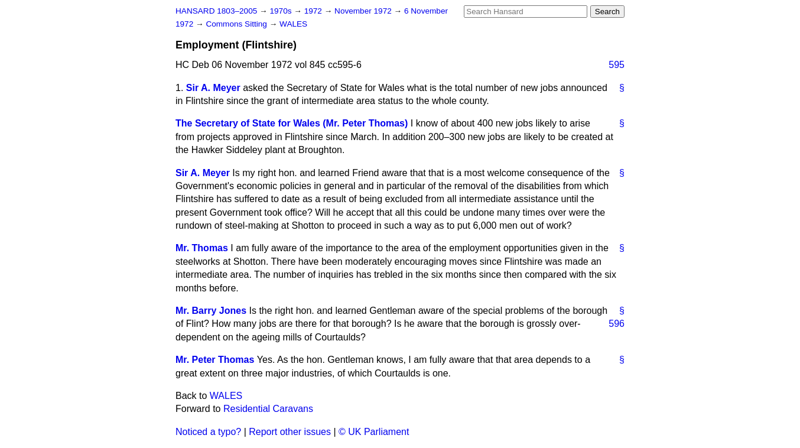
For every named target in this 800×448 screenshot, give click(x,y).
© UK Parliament (374, 432)
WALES (293, 24)
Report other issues (290, 432)
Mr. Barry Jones (210, 311)
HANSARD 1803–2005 (216, 11)
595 (617, 65)
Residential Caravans (268, 409)
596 (617, 324)
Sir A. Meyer (213, 88)
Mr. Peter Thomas (214, 360)
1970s (281, 11)
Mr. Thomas (201, 248)
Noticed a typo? (208, 432)
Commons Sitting (237, 24)
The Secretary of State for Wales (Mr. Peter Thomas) (291, 123)
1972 (314, 11)
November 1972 (364, 11)
